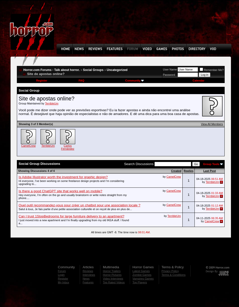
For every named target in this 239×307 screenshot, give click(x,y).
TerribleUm (51, 103)
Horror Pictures (112, 274)
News (86, 278)
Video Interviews (113, 278)
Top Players (140, 282)
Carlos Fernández (67, 147)
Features (88, 282)
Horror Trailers (112, 271)
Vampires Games (143, 278)
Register (41, 80)
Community (134, 80)
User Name (170, 69)
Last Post (209, 170)
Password (169, 74)
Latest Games (141, 271)
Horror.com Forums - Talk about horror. (51, 70)
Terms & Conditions (173, 274)
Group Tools (211, 164)
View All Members (212, 124)
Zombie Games (142, 274)
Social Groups (93, 70)
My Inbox (63, 282)
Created (176, 170)
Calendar (198, 80)
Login (61, 274)
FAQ (81, 80)
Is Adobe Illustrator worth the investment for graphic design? (63, 177)
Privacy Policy (170, 271)
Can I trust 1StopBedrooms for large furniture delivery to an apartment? (71, 216)
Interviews (89, 274)
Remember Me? (212, 69)
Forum (62, 271)
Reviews (88, 271)
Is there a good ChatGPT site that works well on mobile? (60, 191)
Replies (188, 170)
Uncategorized (117, 70)
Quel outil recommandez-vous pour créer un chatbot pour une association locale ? (79, 205)
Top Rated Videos (114, 282)
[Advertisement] (74, 25)
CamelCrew (28, 145)
